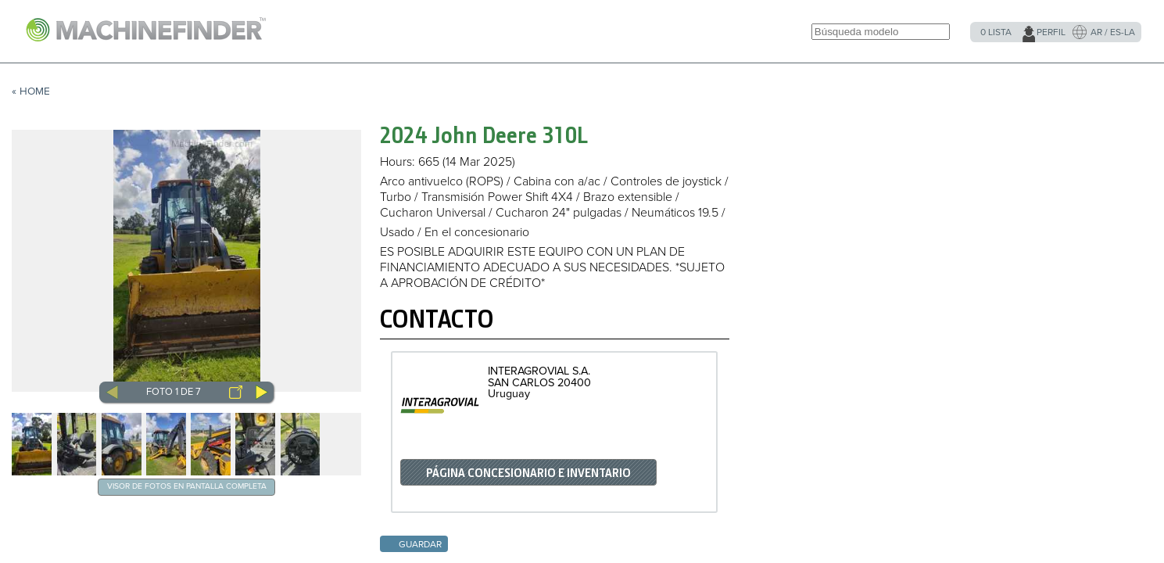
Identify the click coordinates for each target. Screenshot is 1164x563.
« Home (31, 91)
